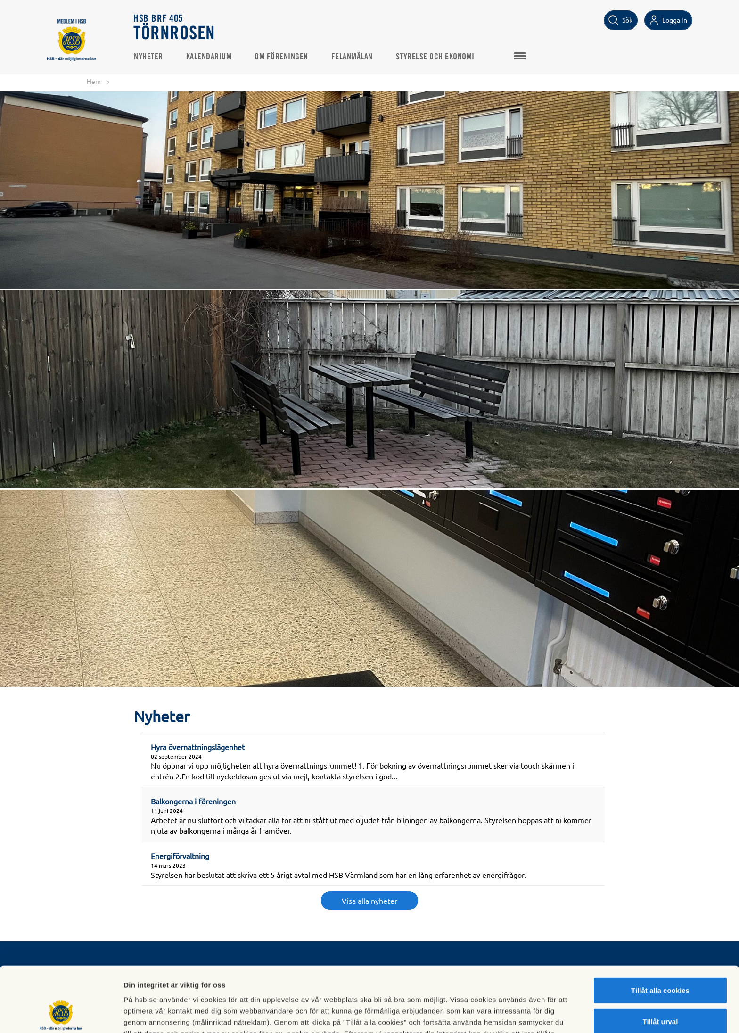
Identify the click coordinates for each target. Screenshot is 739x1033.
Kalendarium (209, 57)
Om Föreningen (281, 57)
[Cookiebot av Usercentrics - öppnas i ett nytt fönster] (61, 1015)
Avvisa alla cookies (660, 991)
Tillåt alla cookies (660, 929)
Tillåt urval (660, 960)
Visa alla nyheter (369, 900)
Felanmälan (352, 57)
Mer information (501, 1014)
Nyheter (148, 57)
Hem (94, 81)
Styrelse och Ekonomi (435, 57)
